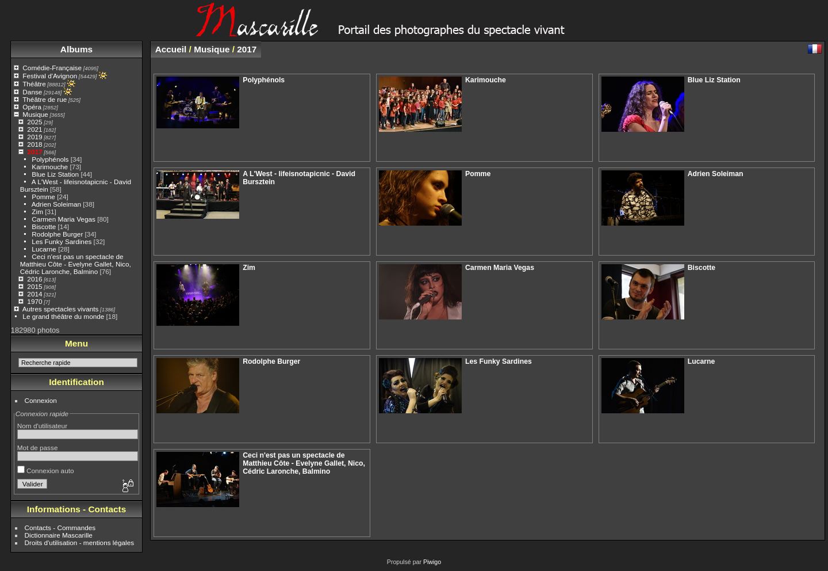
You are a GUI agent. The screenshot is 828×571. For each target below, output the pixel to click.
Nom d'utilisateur (42, 425)
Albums (76, 49)
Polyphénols (50, 159)
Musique (35, 114)
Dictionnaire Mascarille (59, 535)
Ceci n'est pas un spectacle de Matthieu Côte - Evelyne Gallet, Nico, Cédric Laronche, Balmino (75, 264)
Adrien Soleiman (56, 204)
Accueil (171, 49)
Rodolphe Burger (57, 234)
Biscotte (44, 226)
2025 (34, 121)
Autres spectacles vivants (60, 309)
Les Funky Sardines (61, 241)
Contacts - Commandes (60, 527)
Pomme (43, 196)
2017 (34, 151)
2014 (34, 294)
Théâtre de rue (44, 99)
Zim (37, 211)
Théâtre (34, 83)
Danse (32, 92)
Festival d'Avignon (49, 75)
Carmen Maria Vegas (63, 219)
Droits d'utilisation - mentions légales (80, 542)
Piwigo (432, 561)
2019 (34, 136)
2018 (34, 144)
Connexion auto (45, 470)
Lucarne (44, 249)
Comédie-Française (52, 67)
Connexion (41, 400)
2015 (34, 286)
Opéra (31, 107)
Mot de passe (37, 447)
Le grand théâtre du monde (63, 316)
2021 (34, 129)
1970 (34, 301)
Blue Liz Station (55, 174)
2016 (34, 279)
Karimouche (50, 166)
